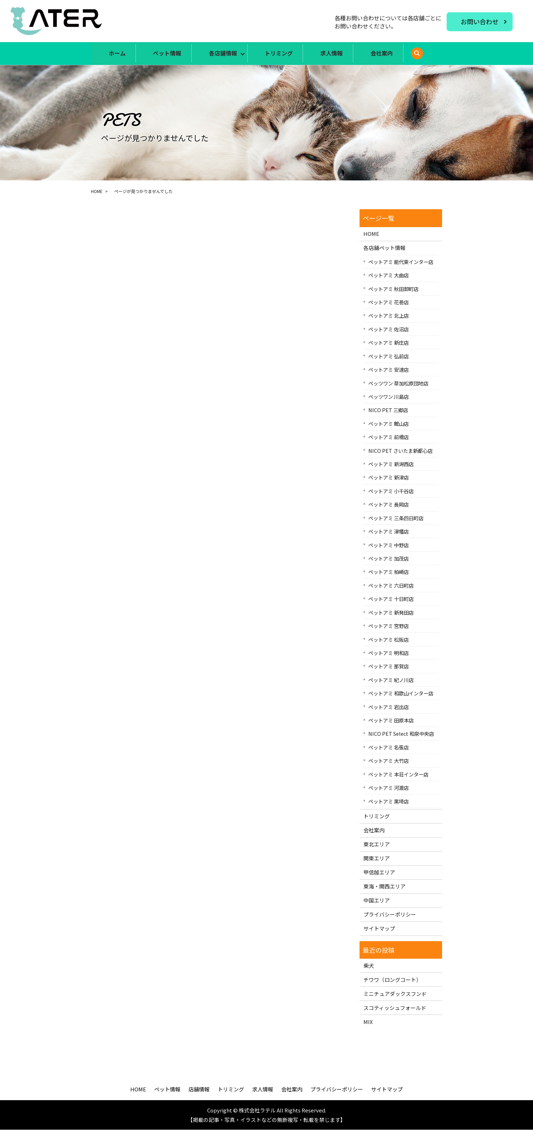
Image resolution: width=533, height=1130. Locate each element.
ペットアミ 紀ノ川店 (391, 680)
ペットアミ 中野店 (388, 545)
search (431, 57)
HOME (97, 191)
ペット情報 (165, 53)
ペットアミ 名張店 (388, 747)
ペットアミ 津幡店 (388, 531)
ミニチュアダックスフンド (395, 994)
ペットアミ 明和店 (388, 653)
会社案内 (385, 53)
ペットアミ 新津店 (388, 477)
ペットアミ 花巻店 (388, 302)
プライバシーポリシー (389, 914)
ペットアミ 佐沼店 (388, 329)
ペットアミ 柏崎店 (388, 572)
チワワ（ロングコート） (392, 980)
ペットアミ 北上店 (388, 315)
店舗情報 (199, 1089)
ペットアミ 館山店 (388, 424)
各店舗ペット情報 (384, 248)
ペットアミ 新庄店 (388, 342)
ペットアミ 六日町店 (391, 585)
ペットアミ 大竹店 (388, 761)
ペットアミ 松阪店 (388, 639)
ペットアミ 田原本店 (391, 720)
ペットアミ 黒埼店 (388, 801)
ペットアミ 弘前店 (388, 356)
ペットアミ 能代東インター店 (400, 262)
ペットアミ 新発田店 (391, 612)
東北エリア (376, 844)
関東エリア (376, 858)
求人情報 (334, 53)
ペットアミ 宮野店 (388, 626)
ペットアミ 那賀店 (388, 666)
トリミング (280, 53)
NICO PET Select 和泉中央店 (401, 734)
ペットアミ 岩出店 (388, 707)
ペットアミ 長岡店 (388, 504)
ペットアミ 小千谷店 (391, 491)
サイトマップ (379, 928)
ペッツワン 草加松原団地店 (398, 383)
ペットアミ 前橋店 (388, 437)
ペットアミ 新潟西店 (391, 464)
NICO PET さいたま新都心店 (400, 451)
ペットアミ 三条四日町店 (395, 518)
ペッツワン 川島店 (388, 397)
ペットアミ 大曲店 (388, 275)
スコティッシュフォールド (394, 1008)
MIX (368, 1022)
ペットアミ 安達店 (388, 370)
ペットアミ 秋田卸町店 (393, 288)
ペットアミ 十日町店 (391, 599)
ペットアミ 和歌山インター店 (400, 693)
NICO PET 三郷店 (388, 410)
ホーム (114, 53)
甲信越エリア (379, 872)
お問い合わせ (480, 21)
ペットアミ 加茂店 (388, 558)
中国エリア (376, 900)
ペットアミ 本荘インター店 (398, 774)
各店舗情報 (223, 53)
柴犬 (368, 966)
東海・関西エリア (384, 886)
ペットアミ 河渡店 (388, 788)
